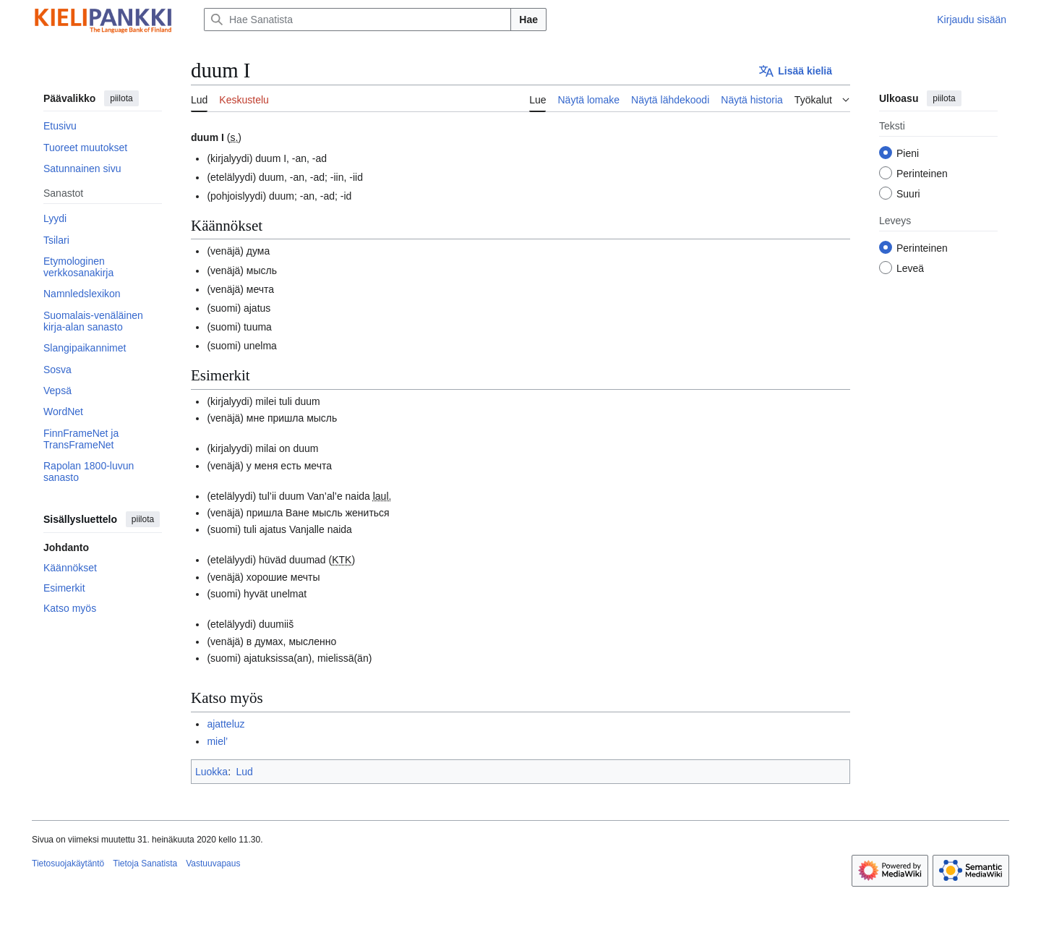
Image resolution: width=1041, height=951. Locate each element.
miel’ (217, 741)
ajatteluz (225, 724)
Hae (528, 19)
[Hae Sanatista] (357, 19)
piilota (121, 98)
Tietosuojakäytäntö (68, 863)
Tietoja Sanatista (145, 863)
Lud (244, 771)
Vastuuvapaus (213, 863)
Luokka (211, 771)
